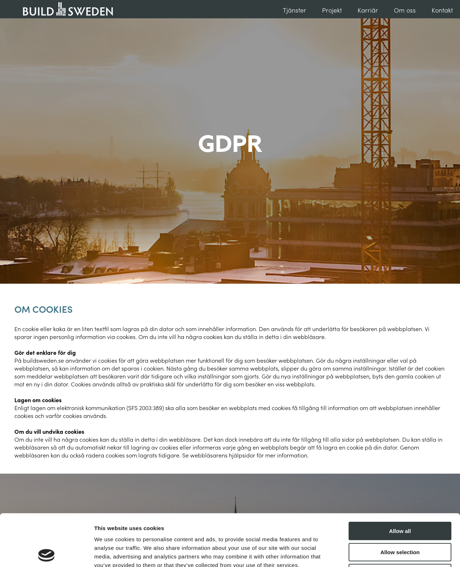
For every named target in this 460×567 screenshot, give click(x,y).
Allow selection (399, 500)
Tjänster (294, 9)
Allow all (400, 479)
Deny (400, 521)
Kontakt (442, 9)
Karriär (368, 9)
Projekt (332, 9)
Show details (377, 553)
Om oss (405, 9)
